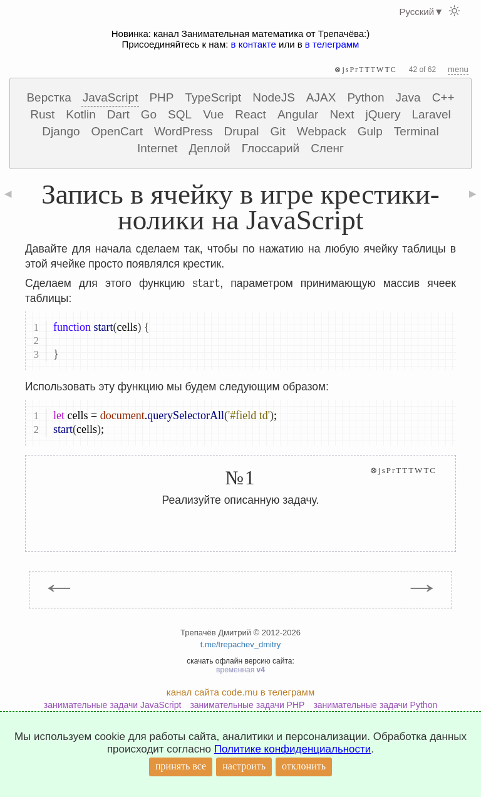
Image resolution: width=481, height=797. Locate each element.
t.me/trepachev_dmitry (240, 644)
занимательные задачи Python (375, 705)
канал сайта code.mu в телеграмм (240, 692)
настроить (244, 766)
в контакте (253, 44)
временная (240, 669)
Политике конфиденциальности (292, 749)
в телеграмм (332, 44)
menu (458, 69)
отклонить (304, 766)
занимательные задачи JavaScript (113, 705)
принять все (180, 766)
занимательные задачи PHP (247, 705)
